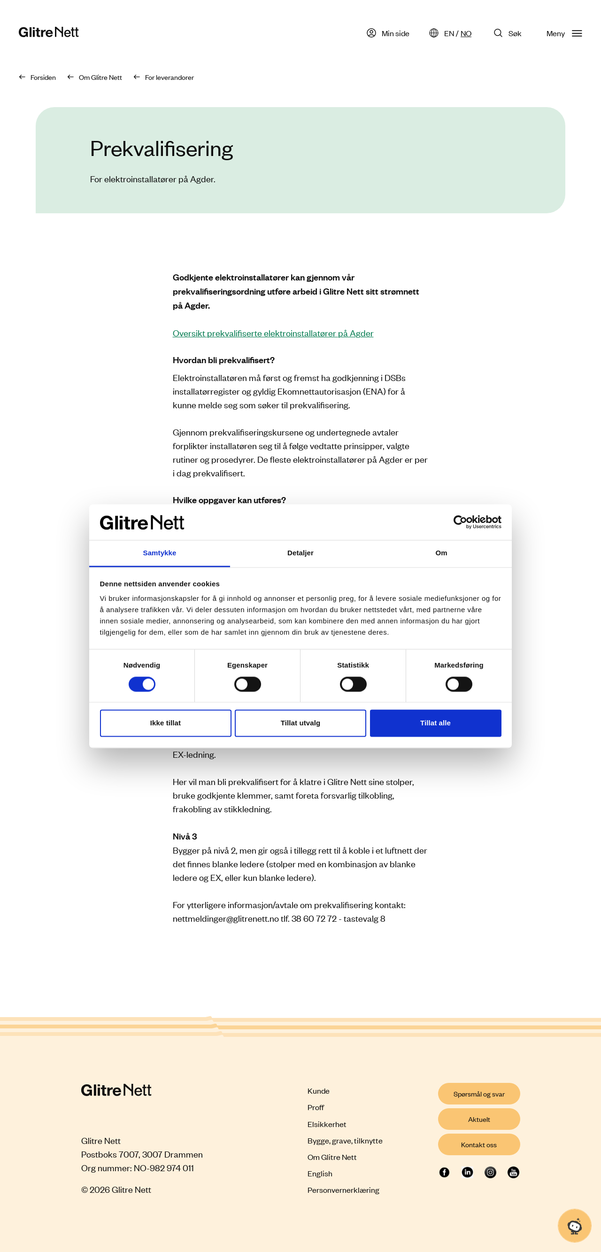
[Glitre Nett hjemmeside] (49, 33)
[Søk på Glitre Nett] (509, 32)
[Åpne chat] (575, 1226)
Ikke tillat (165, 723)
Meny (564, 33)
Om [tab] (441, 553)
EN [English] (449, 33)
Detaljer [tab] (300, 553)
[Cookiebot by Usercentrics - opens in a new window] (460, 522)
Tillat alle (435, 723)
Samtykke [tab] (160, 553)
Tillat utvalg (300, 723)
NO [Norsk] (466, 33)
